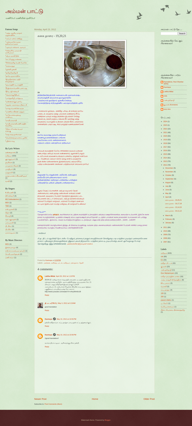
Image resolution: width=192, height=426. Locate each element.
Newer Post (40, 399)
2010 (165, 231)
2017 (165, 147)
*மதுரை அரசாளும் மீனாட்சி (16, 105)
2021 (165, 132)
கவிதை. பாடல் (56, 263)
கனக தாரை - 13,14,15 (173, 207)
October (168, 175)
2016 (165, 150)
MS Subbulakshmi (12, 199)
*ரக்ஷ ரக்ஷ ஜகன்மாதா (13, 134)
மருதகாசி (9, 172)
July (167, 186)
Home (95, 399)
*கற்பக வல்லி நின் (12, 56)
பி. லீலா (8, 226)
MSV (7, 203)
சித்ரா (7, 213)
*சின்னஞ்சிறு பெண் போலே (16, 63)
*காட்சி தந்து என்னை (13, 59)
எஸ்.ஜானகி (9, 209)
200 (162, 297)
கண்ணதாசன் (10, 152)
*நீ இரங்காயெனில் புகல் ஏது (16, 88)
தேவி (81, 263)
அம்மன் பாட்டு (24, 11)
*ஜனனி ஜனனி (10, 69)
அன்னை (46, 263)
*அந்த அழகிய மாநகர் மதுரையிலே (13, 34)
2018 (165, 143)
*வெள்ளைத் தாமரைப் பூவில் (16, 138)
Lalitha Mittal (50, 276)
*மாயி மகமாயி (11, 120)
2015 (165, 154)
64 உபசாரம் (165, 283)
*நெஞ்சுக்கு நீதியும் (12, 95)
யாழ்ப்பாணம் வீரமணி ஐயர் (16, 176)
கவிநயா (66, 263)
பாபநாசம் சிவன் (11, 166)
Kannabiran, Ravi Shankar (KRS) (173, 83)
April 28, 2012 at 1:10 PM (65, 276)
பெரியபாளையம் (167, 307)
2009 (165, 234)
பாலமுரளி (9, 223)
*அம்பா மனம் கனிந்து (13, 39)
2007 (165, 242)
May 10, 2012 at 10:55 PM (66, 319)
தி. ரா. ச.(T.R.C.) (51, 303)
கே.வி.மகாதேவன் (12, 254)
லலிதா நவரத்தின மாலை (170, 276)
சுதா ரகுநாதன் (10, 219)
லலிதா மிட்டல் (166, 263)
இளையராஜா (10, 247)
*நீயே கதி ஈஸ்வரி (12, 91)
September (169, 179)
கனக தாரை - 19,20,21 (173, 200)
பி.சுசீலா (8, 229)
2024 (165, 121)
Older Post (149, 399)
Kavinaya (48, 319)
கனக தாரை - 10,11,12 (173, 211)
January (168, 223)
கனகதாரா (74, 263)
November (169, 172)
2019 (165, 140)
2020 (165, 136)
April (167, 197)
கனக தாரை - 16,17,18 (173, 203)
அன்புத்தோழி (169, 100)
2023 (165, 125)
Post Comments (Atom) (53, 404)
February (168, 219)
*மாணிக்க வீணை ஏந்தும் (14, 112)
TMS (7, 206)
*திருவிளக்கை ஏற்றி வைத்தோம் (12, 80)
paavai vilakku (166, 300)
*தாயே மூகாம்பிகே (12, 76)
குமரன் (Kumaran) (171, 105)
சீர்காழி (8, 216)
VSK (165, 96)
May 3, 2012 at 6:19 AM (66, 303)
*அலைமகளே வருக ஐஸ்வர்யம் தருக (13, 43)
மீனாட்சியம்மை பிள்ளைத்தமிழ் (173, 310)
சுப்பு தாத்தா (165, 290)
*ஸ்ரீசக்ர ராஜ (10, 141)
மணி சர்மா (9, 257)
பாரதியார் (9, 169)
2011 (165, 227)
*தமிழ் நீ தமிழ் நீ (11, 73)
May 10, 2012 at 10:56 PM (66, 335)
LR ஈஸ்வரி (9, 196)
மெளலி (164, 286)
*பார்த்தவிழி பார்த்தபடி (14, 98)
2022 (165, 129)
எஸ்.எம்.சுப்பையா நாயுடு (15, 251)
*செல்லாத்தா (10, 66)
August (168, 182)
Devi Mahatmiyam (167, 273)
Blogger (107, 420)
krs (162, 260)
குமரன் (163, 266)
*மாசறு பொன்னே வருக (14, 108)
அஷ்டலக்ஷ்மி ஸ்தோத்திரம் (171, 280)
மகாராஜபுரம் (10, 233)
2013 (165, 161)
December (169, 168)
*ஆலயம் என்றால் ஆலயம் (15, 47)
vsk (162, 256)
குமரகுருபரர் (10, 159)
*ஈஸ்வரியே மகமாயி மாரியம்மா (13, 52)
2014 (165, 158)
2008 (165, 238)
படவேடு (164, 303)
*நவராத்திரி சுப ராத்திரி (14, 85)
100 (162, 293)
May (167, 193)
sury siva (167, 109)
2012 (165, 165)
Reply (47, 295)
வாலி (7, 181)
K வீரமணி (9, 192)
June (167, 190)
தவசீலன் (8, 162)
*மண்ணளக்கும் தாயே (13, 102)
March (168, 215)
